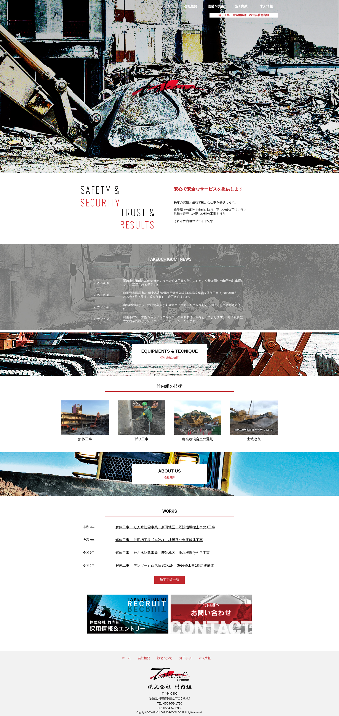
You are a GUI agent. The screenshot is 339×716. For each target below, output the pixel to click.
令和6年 (88, 540)
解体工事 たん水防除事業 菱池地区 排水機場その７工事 (162, 553)
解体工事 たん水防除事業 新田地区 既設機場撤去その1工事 (165, 527)
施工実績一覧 (169, 580)
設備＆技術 (216, 6)
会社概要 (190, 6)
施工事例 (185, 658)
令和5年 (88, 552)
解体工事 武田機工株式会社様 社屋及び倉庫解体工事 (159, 540)
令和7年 (88, 527)
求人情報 (266, 6)
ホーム (165, 6)
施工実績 (241, 6)
